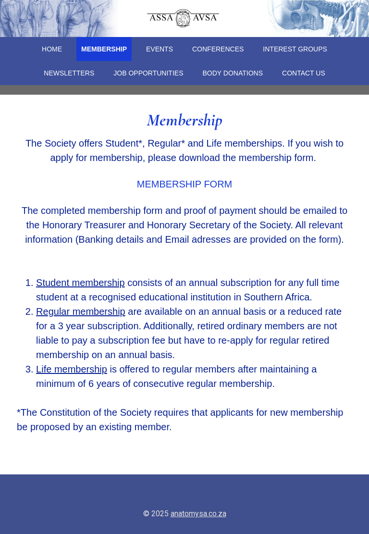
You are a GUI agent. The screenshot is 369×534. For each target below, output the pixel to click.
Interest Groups (295, 49)
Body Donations (233, 73)
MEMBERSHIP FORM (185, 184)
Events (159, 49)
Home (52, 49)
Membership (104, 49)
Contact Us (303, 73)
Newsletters (69, 73)
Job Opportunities (148, 73)
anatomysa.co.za (198, 513)
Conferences (218, 49)
